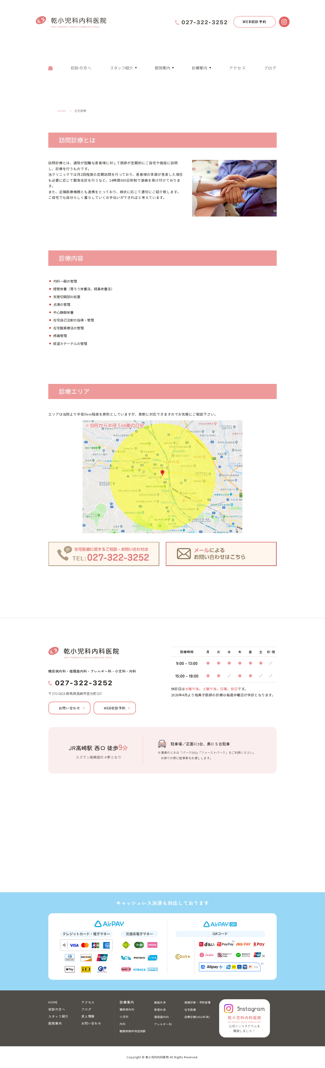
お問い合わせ (69, 708)
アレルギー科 (163, 1024)
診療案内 (199, 68)
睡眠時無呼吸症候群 (133, 1031)
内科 (122, 1024)
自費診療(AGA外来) (197, 1017)
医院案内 (162, 68)
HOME (53, 1002)
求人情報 (88, 1016)
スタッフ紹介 (121, 68)
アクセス (237, 68)
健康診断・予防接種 (197, 1002)
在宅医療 (190, 1010)
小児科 (124, 1017)
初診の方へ (81, 68)
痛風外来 (160, 1002)
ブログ (270, 68)
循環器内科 (161, 1017)
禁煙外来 (160, 1010)
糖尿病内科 (127, 1009)
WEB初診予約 (255, 21)
